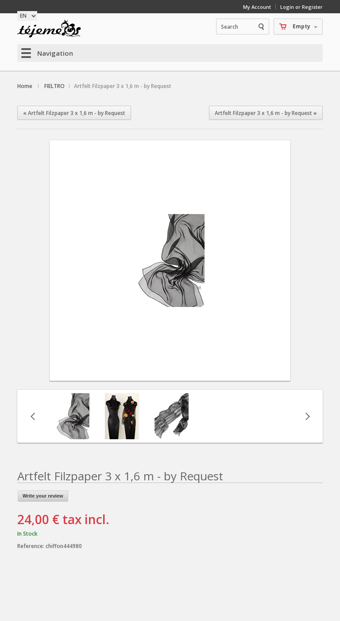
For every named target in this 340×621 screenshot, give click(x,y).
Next (307, 416)
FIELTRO (54, 86)
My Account (257, 6)
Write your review (43, 495)
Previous (32, 416)
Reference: (31, 546)
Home (24, 86)
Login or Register (301, 6)
